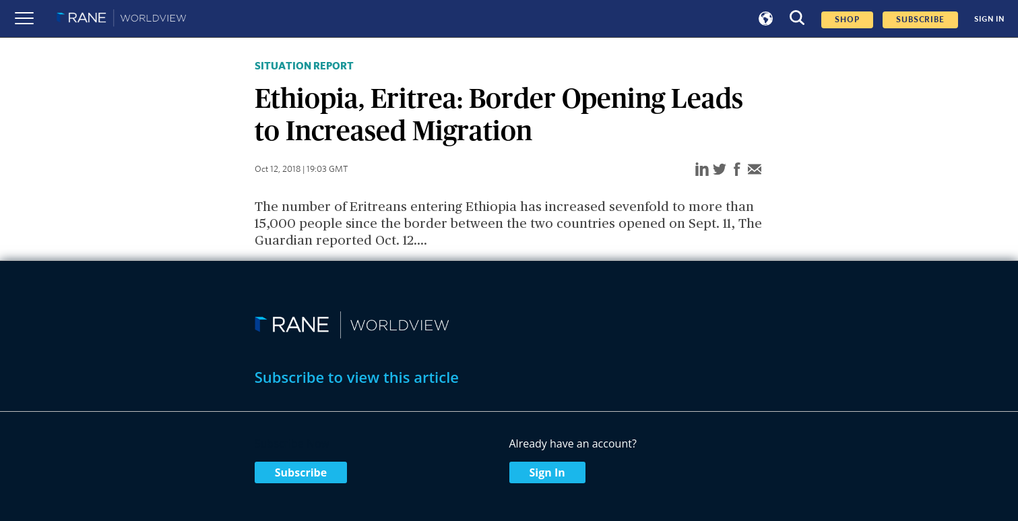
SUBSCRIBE (920, 20)
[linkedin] (702, 170)
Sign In (547, 472)
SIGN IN (989, 19)
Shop (847, 20)
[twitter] (719, 170)
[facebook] (737, 170)
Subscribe (301, 472)
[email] (754, 170)
